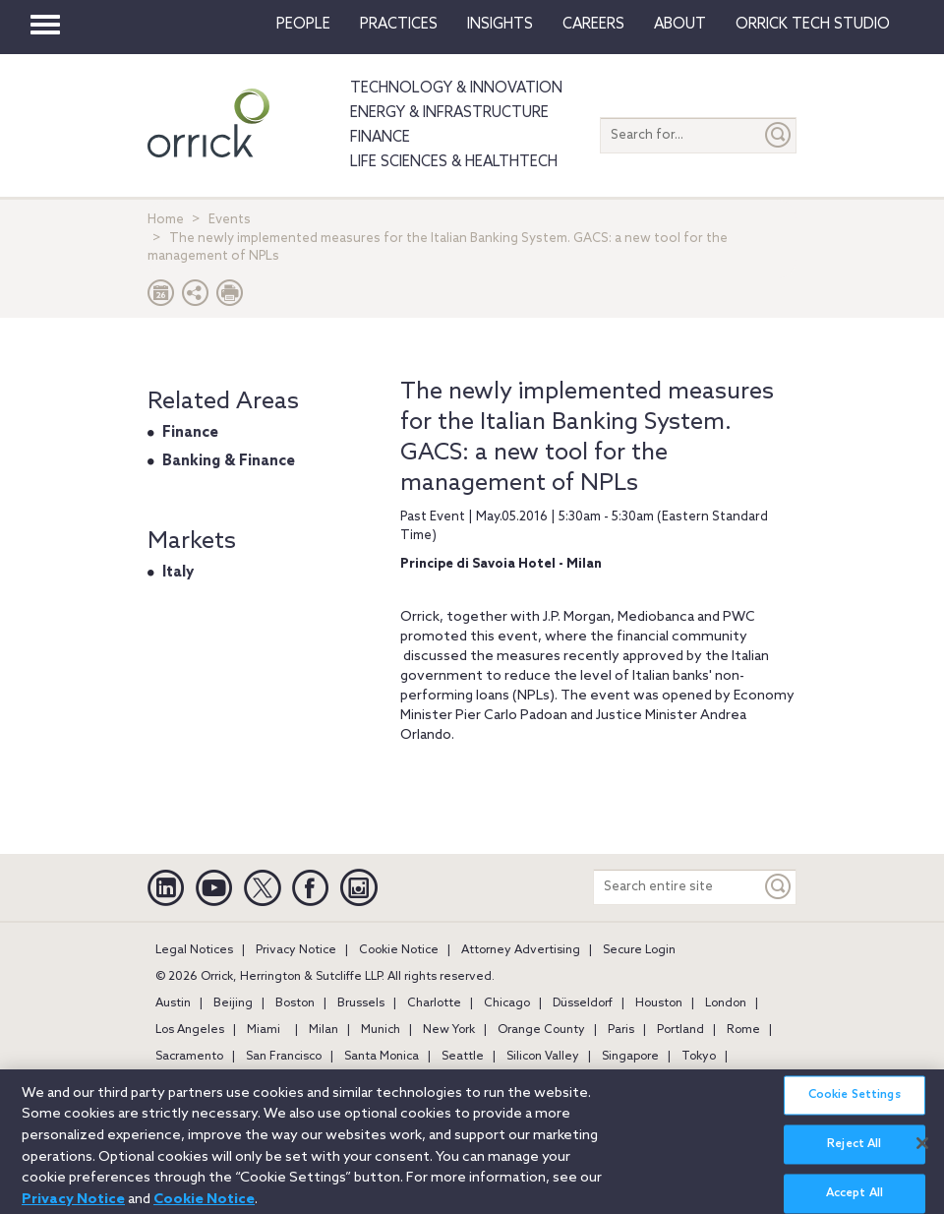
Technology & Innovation (456, 88)
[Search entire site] (677, 887)
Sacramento (189, 1056)
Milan (323, 1030)
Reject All (854, 1153)
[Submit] (778, 135)
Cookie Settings (854, 1104)
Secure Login (639, 950)
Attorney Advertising (520, 950)
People (303, 24)
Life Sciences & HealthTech (454, 162)
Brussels (360, 1003)
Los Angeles (189, 1030)
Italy (178, 572)
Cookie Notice (399, 950)
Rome (743, 1030)
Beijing (233, 1003)
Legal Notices (194, 950)
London (725, 1003)
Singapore (630, 1056)
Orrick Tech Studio (813, 24)
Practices (399, 24)
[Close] (922, 1151)
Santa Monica (381, 1056)
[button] (195, 297)
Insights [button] (500, 24)
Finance (380, 138)
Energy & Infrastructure (449, 113)
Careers (593, 24)
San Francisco (284, 1056)
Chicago (507, 1003)
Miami (263, 1030)
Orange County (541, 1030)
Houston (658, 1003)
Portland (680, 1030)
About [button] (680, 24)
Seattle (463, 1056)
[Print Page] (230, 297)
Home (166, 219)
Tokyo (698, 1056)
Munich (380, 1030)
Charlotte (434, 1003)
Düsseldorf (583, 1003)
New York (449, 1030)
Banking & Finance (228, 461)
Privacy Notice (296, 950)
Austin (173, 1003)
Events (229, 219)
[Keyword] (778, 887)
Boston (295, 1003)
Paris (621, 1030)
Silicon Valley (542, 1056)
